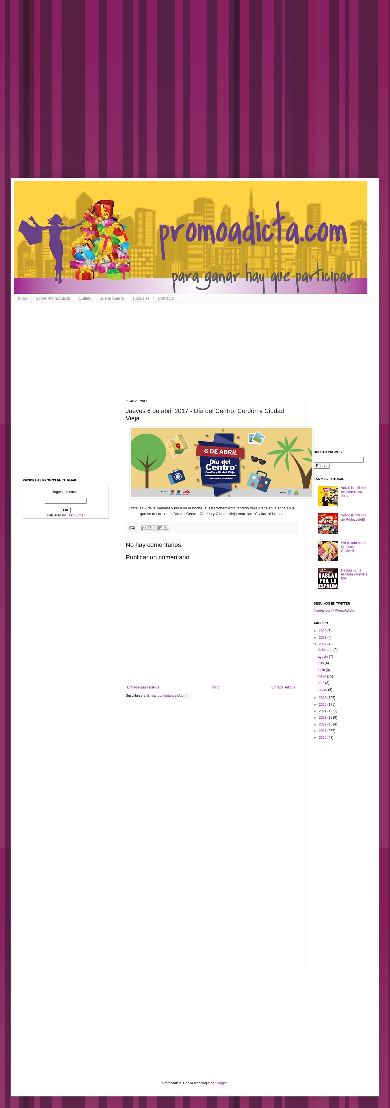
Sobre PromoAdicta (53, 298)
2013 (323, 718)
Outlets (85, 298)
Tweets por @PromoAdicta (334, 610)
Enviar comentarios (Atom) (167, 696)
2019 (323, 631)
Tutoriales (141, 298)
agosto (323, 657)
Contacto (166, 298)
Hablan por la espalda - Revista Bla (354, 574)
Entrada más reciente (143, 687)
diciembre (325, 650)
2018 (323, 638)
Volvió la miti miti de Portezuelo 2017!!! (353, 492)
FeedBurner (75, 515)
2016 (323, 698)
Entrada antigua (283, 687)
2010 (323, 738)
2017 (323, 644)
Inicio (22, 298)
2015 (323, 705)
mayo (322, 676)
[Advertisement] (180, 93)
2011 (323, 731)
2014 (323, 711)
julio (321, 663)
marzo (323, 690)
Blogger (221, 1083)
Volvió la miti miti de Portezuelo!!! (353, 517)
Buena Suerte (111, 298)
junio (322, 670)
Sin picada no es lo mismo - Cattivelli (353, 547)
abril (321, 683)
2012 (323, 724)
